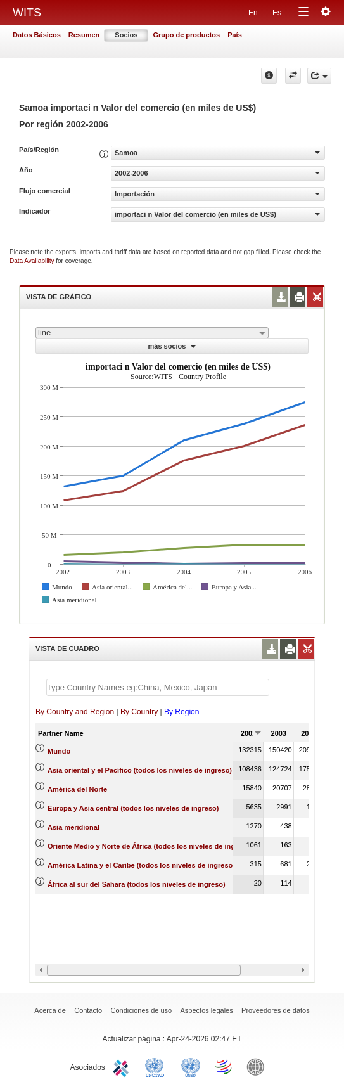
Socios (126, 35)
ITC (123, 1066)
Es (276, 12)
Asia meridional (73, 827)
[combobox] (152, 332)
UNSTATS (190, 1066)
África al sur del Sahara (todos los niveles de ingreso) (137, 884)
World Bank (258, 1066)
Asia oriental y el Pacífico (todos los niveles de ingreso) (140, 770)
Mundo (59, 751)
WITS (27, 12)
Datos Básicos (37, 35)
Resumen (84, 35)
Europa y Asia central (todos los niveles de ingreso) (133, 808)
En (253, 12)
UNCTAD (157, 1066)
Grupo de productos (186, 35)
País (234, 35)
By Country (139, 711)
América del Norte (77, 789)
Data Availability (33, 260)
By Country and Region (74, 711)
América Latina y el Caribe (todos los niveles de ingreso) (141, 865)
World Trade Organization (224, 1066)
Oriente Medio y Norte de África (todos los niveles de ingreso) (150, 846)
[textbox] (157, 687)
